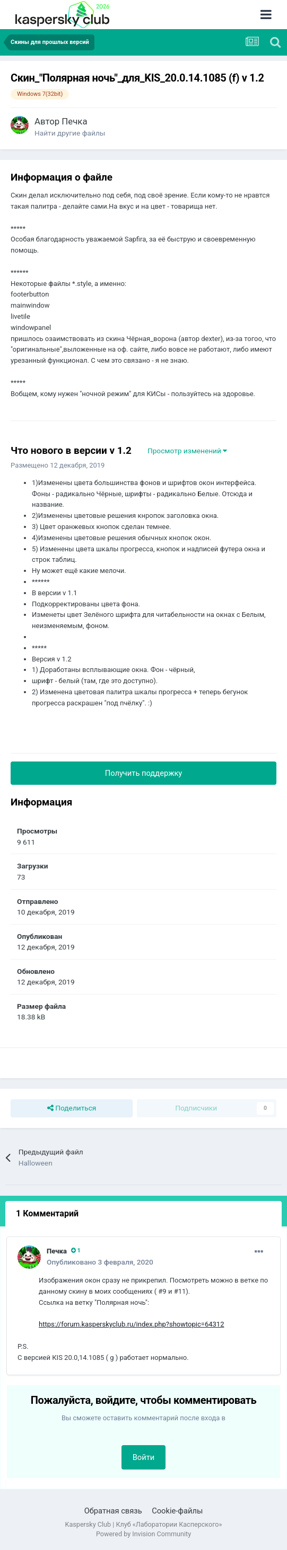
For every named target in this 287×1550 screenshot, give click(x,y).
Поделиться (72, 1108)
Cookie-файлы (177, 1511)
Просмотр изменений (187, 450)
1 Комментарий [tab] (47, 1213)
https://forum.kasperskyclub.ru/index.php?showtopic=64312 (131, 1324)
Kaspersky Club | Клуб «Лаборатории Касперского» (143, 1524)
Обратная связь (113, 1511)
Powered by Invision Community (143, 1534)
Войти (144, 1457)
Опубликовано (100, 1262)
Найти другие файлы (69, 133)
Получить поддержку (143, 773)
